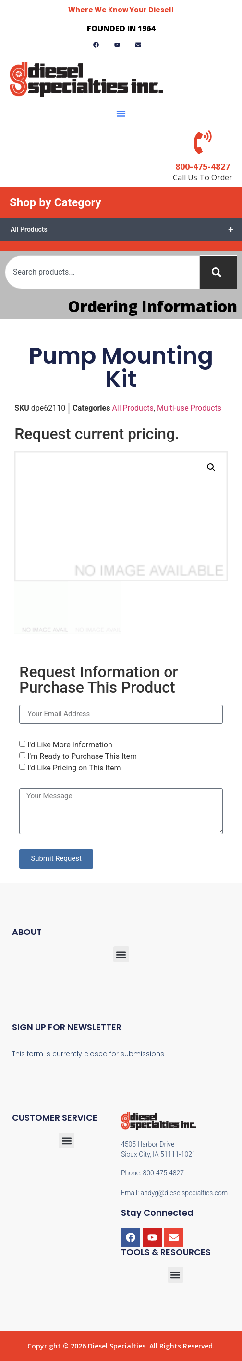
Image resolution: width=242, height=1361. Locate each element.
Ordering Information (152, 306)
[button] (121, 113)
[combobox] (102, 272)
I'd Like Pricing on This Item (74, 767)
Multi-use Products (189, 408)
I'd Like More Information (69, 744)
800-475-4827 (202, 166)
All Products (126, 229)
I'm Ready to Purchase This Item (82, 756)
